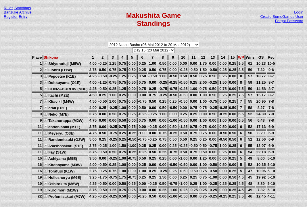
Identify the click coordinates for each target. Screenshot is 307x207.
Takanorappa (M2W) (64, 120)
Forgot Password (289, 21)
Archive (25, 12)
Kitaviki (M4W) (59, 101)
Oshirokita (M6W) (61, 183)
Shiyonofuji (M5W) (62, 63)
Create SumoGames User (281, 16)
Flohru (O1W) (58, 70)
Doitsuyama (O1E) (62, 82)
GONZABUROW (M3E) (66, 89)
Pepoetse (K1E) (60, 76)
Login (298, 12)
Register (11, 16)
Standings (22, 8)
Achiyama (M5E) (60, 158)
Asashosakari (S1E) (63, 145)
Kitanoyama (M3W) (63, 164)
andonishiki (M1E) (62, 126)
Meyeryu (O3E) (59, 133)
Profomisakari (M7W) (65, 196)
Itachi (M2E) (57, 95)
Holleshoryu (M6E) (62, 177)
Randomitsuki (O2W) (64, 139)
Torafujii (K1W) (59, 171)
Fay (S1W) (55, 152)
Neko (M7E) (56, 114)
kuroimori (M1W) (61, 190)
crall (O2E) (55, 108)
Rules (8, 8)
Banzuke (11, 12)
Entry (23, 16)
